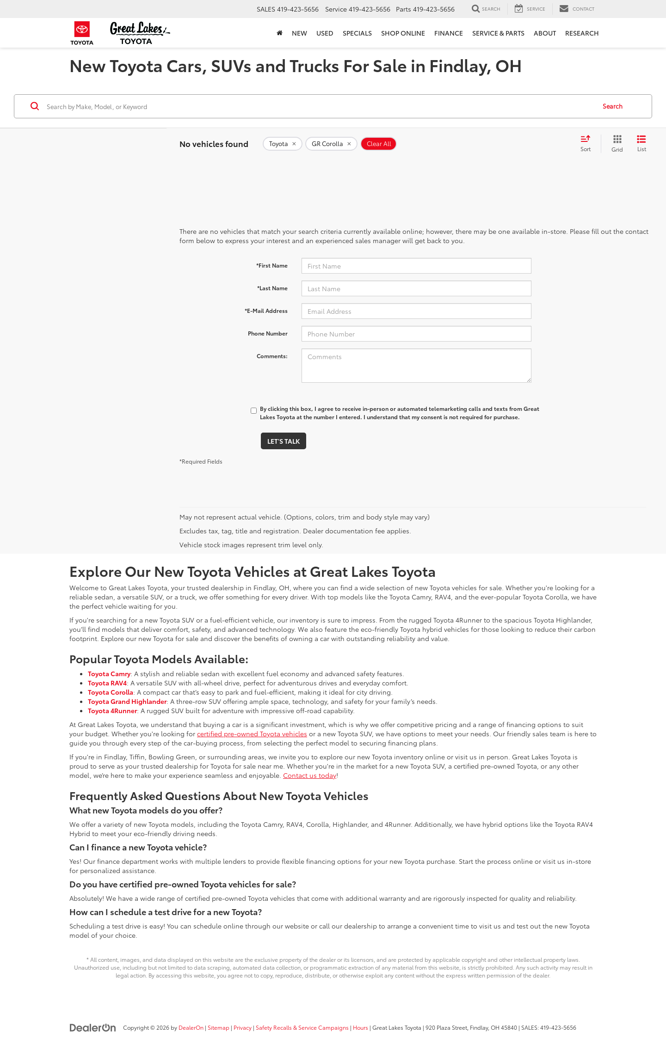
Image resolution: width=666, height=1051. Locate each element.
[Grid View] (615, 143)
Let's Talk (283, 441)
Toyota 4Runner (112, 710)
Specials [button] (357, 32)
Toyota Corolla (110, 692)
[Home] (279, 33)
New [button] (299, 32)
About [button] (545, 32)
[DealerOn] (93, 1027)
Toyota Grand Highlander (127, 701)
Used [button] (324, 32)
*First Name (272, 265)
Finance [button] (448, 32)
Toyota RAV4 (107, 682)
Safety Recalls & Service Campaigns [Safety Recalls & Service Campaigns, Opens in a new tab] (302, 1027)
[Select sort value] (588, 143)
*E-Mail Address (266, 310)
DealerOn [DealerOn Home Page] (191, 1027)
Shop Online (403, 32)
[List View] (641, 143)
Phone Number (268, 333)
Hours (360, 1027)
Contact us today (309, 775)
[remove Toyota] (282, 144)
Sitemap (218, 1027)
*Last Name (272, 288)
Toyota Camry (109, 673)
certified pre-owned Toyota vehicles (252, 733)
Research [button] (582, 32)
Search (613, 106)
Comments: (272, 356)
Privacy (243, 1027)
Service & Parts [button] (498, 32)
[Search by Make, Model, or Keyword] (320, 106)
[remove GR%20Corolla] (331, 144)
